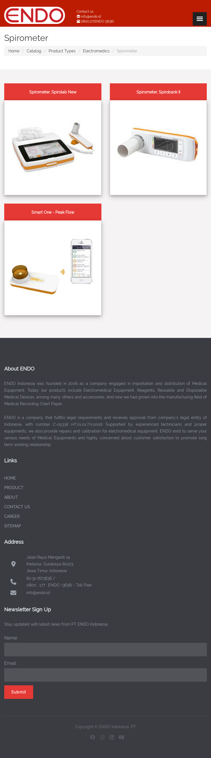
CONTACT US (17, 507)
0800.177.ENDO (92, 21)
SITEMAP (12, 526)
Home (13, 51)
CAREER (12, 516)
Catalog (34, 51)
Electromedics (96, 51)
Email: (10, 663)
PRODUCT (14, 487)
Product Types (62, 51)
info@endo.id (90, 17)
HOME (10, 478)
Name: (11, 638)
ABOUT (11, 497)
